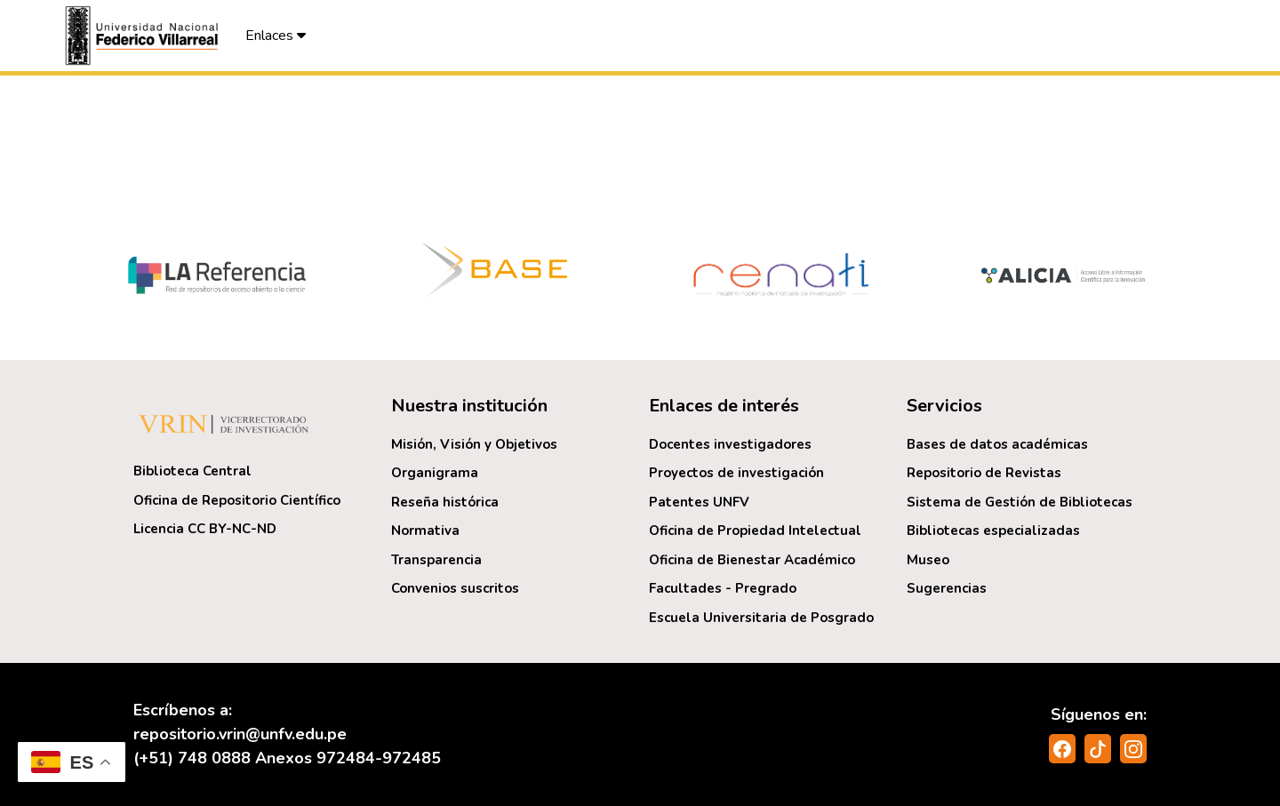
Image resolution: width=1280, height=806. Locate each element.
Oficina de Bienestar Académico (752, 560)
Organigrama (434, 473)
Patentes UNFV (699, 502)
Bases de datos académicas (997, 444)
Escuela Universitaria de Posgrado (761, 617)
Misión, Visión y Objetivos (474, 444)
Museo (928, 560)
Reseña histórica (445, 502)
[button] (144, 35)
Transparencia (436, 560)
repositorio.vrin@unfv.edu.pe (240, 734)
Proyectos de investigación (736, 473)
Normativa (425, 530)
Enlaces (275, 35)
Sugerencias (947, 588)
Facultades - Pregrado (722, 588)
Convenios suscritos (455, 588)
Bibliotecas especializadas (993, 530)
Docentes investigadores (730, 444)
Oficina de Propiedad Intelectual (755, 530)
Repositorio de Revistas (984, 473)
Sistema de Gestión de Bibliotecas (1019, 502)
